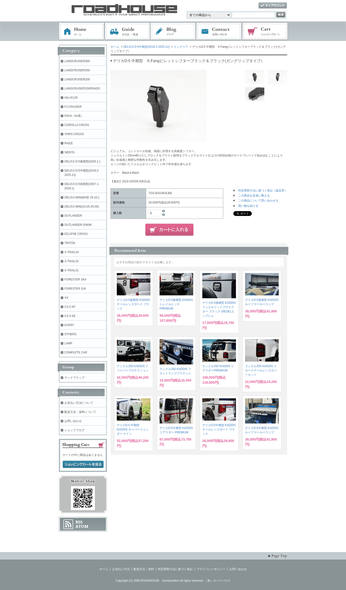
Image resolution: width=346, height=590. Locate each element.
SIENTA (69, 152)
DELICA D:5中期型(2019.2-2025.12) (146, 46)
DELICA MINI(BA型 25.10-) (81, 197)
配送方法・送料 (144, 569)
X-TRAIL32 (71, 261)
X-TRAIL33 (71, 252)
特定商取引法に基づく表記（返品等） (262, 190)
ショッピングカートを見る (83, 464)
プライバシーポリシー (211, 569)
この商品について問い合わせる (258, 200)
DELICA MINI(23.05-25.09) (81, 206)
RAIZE (68, 143)
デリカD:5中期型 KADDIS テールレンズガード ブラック (219, 429)
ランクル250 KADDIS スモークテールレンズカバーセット (261, 370)
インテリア (181, 46)
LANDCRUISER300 (77, 61)
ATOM (81, 526)
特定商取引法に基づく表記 (175, 569)
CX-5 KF (69, 307)
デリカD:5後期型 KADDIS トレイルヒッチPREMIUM (176, 304)
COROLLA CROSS (76, 125)
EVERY (69, 325)
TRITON (69, 243)
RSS (78, 522)
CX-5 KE (70, 316)
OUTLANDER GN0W (78, 224)
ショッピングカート (265, 31)
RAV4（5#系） (74, 116)
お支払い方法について (78, 403)
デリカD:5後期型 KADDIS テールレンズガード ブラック (133, 304)
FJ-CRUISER (72, 106)
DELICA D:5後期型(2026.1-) (82, 161)
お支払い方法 (121, 569)
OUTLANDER (73, 215)
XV (66, 297)
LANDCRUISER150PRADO (82, 88)
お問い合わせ (219, 31)
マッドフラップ (74, 377)
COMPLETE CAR (75, 352)
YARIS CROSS (74, 134)
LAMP (68, 343)
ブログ (173, 31)
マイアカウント (272, 5)
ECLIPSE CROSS (76, 234)
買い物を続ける (248, 206)
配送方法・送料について (80, 412)
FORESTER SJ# (75, 288)
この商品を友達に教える (254, 195)
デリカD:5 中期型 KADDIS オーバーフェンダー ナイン (132, 429)
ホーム (81, 31)
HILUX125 (71, 97)
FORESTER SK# (75, 279)
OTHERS (70, 334)
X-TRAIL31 (71, 270)
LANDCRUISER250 (77, 70)
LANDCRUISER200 (77, 79)
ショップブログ (74, 430)
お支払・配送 (127, 31)
